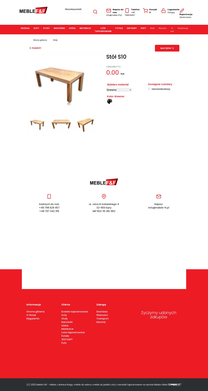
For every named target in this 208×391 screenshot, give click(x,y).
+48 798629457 (130, 14)
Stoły (46, 28)
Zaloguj (171, 12)
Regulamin (32, 318)
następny (167, 48)
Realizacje (183, 28)
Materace (85, 28)
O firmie (31, 315)
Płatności (102, 315)
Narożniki (59, 28)
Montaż (101, 322)
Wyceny (162, 28)
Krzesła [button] (25, 28)
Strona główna (40, 40)
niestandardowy (161, 89)
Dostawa (101, 311)
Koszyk (150, 11)
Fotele (119, 28)
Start (152, 28)
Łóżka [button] (72, 28)
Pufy (143, 28)
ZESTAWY (132, 28)
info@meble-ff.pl (114, 15)
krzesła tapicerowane (74, 311)
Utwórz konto (185, 17)
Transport (102, 318)
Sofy (36, 28)
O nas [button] (172, 30)
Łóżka (64, 325)
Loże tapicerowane (103, 30)
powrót (35, 48)
